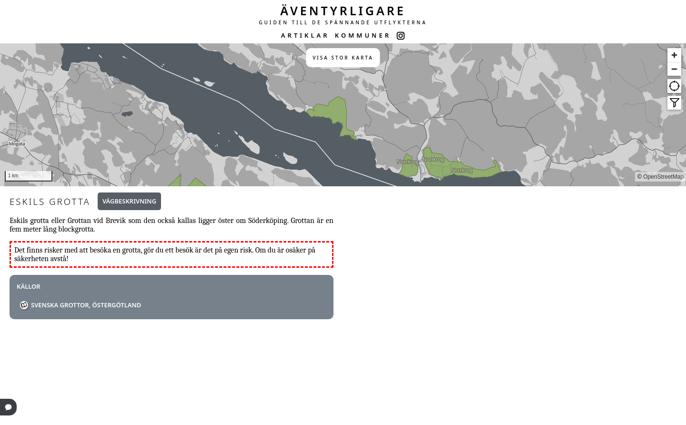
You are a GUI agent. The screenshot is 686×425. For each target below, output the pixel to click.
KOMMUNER (363, 35)
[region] (343, 114)
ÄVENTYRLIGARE (343, 10)
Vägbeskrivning (129, 201)
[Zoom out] (674, 69)
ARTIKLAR (305, 35)
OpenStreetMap (663, 176)
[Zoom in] (674, 55)
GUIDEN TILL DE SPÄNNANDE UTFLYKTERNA (343, 22)
